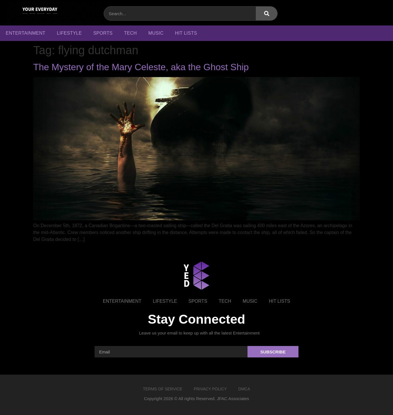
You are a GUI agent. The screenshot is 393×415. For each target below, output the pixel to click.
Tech (130, 33)
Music (156, 33)
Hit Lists (186, 33)
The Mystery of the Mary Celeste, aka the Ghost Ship (141, 67)
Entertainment (25, 33)
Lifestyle (69, 33)
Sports (103, 33)
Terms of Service (162, 389)
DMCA (244, 389)
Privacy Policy (210, 389)
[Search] (266, 13)
